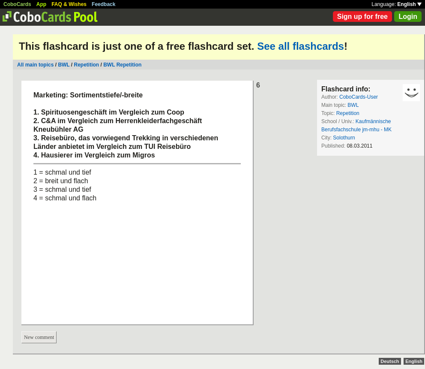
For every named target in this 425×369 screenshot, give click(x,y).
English (409, 4)
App (41, 4)
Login (407, 16)
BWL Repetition (122, 65)
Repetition (86, 65)
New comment (39, 337)
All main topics (35, 65)
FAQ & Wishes (69, 4)
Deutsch (389, 361)
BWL (63, 65)
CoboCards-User (358, 97)
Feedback (103, 4)
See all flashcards (300, 46)
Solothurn (344, 138)
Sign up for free (362, 16)
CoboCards (17, 4)
